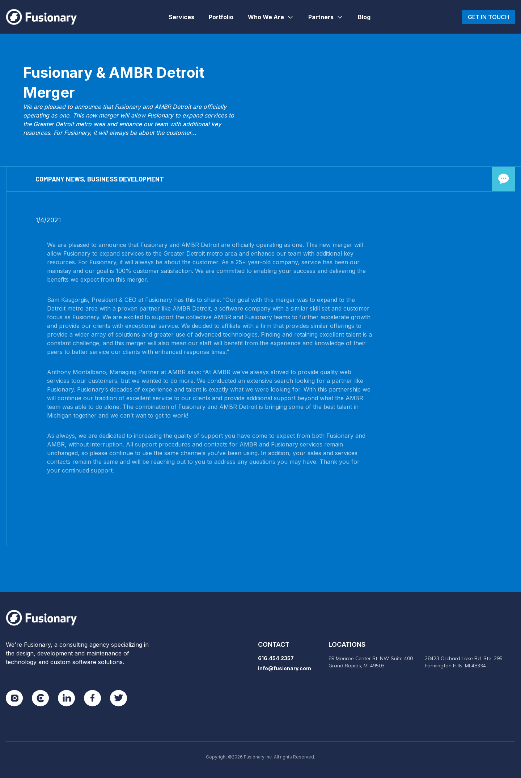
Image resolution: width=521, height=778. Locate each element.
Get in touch (488, 17)
